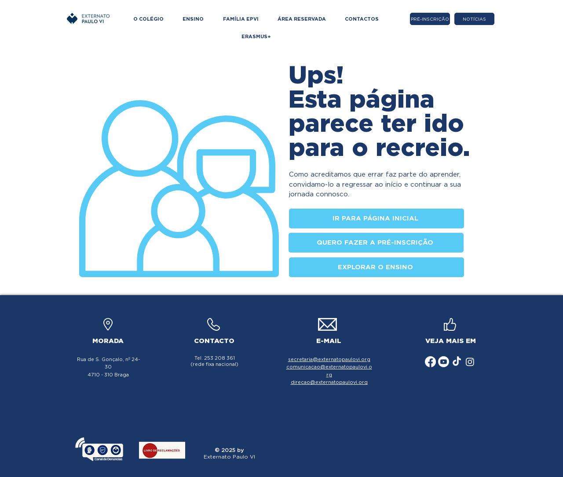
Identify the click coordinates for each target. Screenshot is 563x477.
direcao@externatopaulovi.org (329, 382)
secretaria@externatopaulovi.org (329, 359)
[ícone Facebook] (430, 361)
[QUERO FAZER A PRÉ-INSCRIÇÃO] (376, 243)
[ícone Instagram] (469, 361)
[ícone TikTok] (456, 361)
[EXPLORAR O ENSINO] (376, 267)
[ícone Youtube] (443, 361)
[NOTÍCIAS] (474, 19)
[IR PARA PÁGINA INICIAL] (376, 218)
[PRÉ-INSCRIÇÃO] (430, 19)
